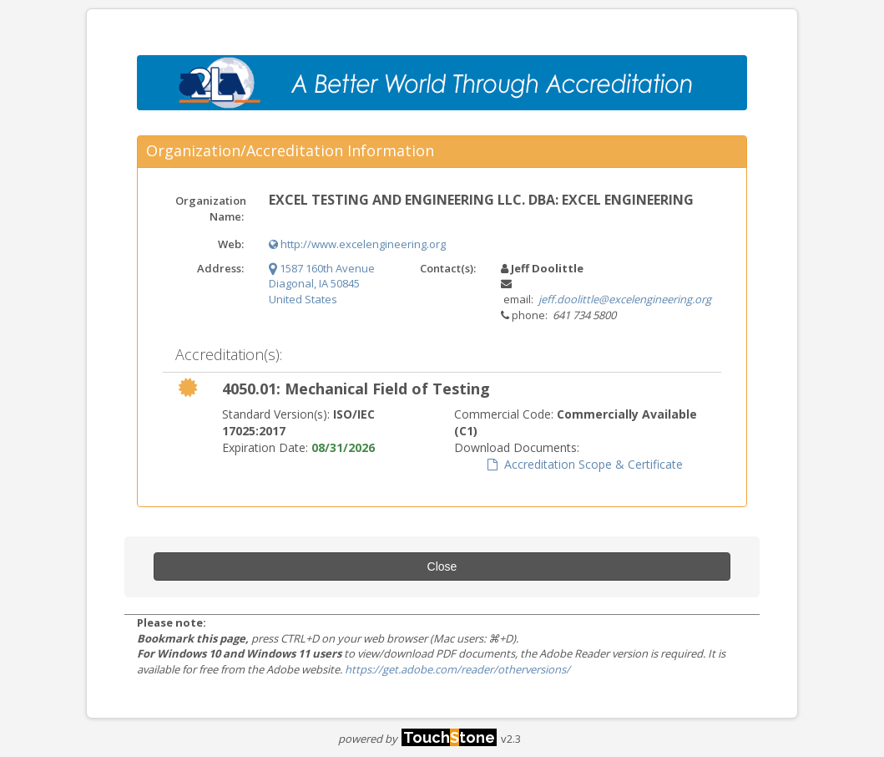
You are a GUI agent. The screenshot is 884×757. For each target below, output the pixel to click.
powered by (417, 738)
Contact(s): (448, 268)
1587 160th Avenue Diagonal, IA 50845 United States (322, 284)
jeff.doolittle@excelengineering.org (624, 299)
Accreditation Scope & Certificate (585, 464)
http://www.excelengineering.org (357, 243)
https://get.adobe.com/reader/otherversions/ (457, 669)
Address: (220, 268)
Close (442, 566)
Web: (231, 243)
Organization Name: (210, 208)
